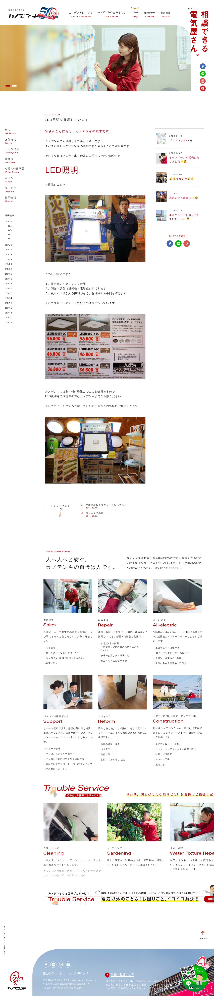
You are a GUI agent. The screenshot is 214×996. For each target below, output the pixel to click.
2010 (8, 318)
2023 (8, 255)
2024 (8, 250)
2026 (8, 222)
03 (10, 230)
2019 (8, 274)
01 (10, 239)
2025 (8, 245)
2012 (8, 308)
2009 (8, 323)
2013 (8, 303)
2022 (8, 260)
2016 (8, 289)
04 (10, 226)
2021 (8, 264)
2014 (8, 298)
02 (10, 235)
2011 (8, 313)
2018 (8, 279)
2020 (8, 269)
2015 (8, 294)
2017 (8, 284)
